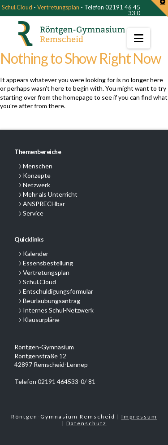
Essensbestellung (45, 263)
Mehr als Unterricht (48, 194)
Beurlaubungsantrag (49, 300)
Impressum (139, 416)
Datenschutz (86, 423)
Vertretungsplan (58, 7)
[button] (138, 38)
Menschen (35, 166)
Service (30, 213)
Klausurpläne (39, 319)
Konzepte (34, 175)
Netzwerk (34, 185)
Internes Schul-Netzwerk (56, 310)
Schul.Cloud (17, 7)
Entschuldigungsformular (55, 291)
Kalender (33, 253)
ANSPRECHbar (41, 203)
